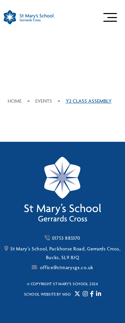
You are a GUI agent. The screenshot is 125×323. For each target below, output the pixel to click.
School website (40, 294)
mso (66, 294)
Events (43, 101)
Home (15, 101)
